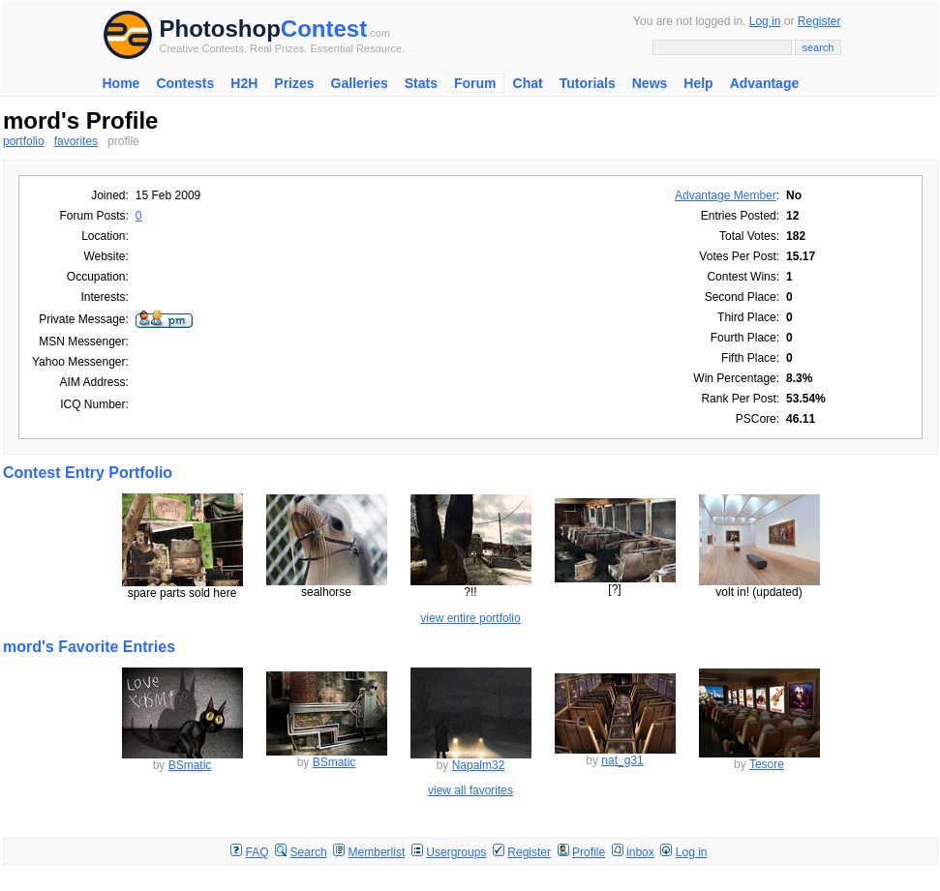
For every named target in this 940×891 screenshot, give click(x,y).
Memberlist (377, 852)
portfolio (24, 141)
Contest (324, 28)
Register (819, 21)
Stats (421, 83)
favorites (76, 141)
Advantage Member (725, 195)
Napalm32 (478, 765)
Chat (528, 83)
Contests (185, 83)
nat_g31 (622, 760)
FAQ (257, 852)
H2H (244, 83)
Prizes (294, 83)
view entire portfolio (470, 618)
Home (121, 83)
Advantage (765, 83)
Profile (588, 852)
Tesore (766, 764)
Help (698, 83)
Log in (765, 21)
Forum (475, 83)
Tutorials (588, 83)
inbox (640, 852)
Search (308, 852)
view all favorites (470, 790)
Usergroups (456, 852)
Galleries (359, 83)
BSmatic (190, 765)
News (650, 83)
